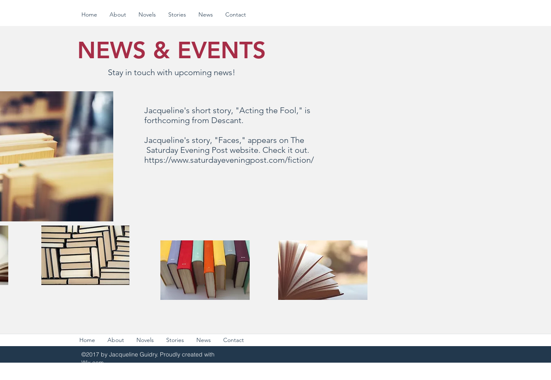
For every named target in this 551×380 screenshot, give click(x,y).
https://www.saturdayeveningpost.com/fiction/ (229, 160)
